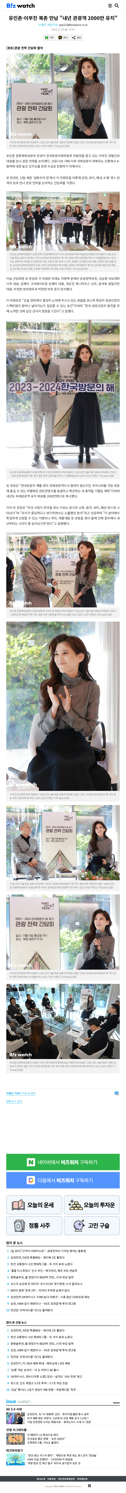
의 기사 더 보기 (21, 1093)
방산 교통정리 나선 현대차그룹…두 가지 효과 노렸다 (41, 1264)
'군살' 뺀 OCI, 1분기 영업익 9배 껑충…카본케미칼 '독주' (44, 1389)
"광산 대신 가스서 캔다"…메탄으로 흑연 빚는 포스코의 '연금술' (62, 1455)
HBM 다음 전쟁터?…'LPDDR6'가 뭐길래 (50, 1459)
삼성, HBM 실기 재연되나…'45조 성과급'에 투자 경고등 (43, 1303)
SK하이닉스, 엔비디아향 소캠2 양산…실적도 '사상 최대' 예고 (46, 1376)
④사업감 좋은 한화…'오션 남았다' (46, 1439)
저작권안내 (82, 1479)
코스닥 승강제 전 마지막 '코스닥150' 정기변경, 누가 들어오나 (46, 1284)
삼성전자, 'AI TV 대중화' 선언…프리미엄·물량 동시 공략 (58, 1414)
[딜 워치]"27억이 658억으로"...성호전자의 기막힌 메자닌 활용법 (48, 1251)
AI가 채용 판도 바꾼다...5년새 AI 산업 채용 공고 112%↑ (58, 1418)
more (116, 1402)
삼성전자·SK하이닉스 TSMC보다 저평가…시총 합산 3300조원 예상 (50, 1297)
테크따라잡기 (14, 1450)
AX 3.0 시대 (14, 1409)
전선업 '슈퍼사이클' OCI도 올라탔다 (32, 1310)
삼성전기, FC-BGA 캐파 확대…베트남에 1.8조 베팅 (40, 1363)
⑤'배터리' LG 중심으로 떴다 (42, 1435)
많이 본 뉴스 (14, 1242)
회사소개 (41, 1479)
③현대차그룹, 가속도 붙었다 (43, 1442)
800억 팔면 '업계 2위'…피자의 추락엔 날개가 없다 (40, 1290)
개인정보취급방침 (66, 1479)
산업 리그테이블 (16, 1430)
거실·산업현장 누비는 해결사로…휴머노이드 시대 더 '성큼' (59, 1422)
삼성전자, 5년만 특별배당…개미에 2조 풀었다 (37, 1257)
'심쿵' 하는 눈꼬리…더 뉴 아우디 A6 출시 (35, 1370)
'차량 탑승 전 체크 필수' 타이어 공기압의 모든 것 (53, 1463)
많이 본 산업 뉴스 (16, 1322)
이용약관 (51, 1479)
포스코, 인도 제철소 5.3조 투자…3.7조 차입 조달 (39, 1383)
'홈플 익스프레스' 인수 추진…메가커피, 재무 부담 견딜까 (44, 1270)
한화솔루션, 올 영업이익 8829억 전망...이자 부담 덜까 (42, 1277)
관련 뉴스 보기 (14, 1101)
